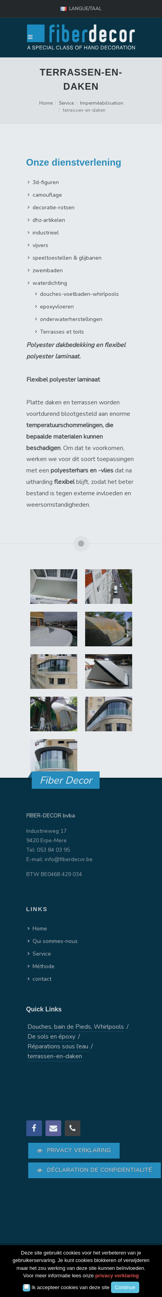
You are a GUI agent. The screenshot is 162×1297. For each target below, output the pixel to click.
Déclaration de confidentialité (94, 1170)
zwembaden (48, 270)
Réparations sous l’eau (57, 1046)
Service (66, 103)
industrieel (46, 232)
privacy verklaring (117, 1276)
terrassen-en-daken (54, 1056)
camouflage (47, 195)
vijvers (40, 245)
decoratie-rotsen (54, 207)
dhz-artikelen (49, 220)
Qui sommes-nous (55, 941)
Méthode (44, 966)
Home (46, 103)
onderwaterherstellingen (71, 319)
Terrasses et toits (62, 332)
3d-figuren (46, 182)
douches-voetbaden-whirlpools (79, 294)
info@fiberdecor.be (69, 859)
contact (42, 979)
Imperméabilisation (101, 103)
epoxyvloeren (57, 306)
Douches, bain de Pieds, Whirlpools (75, 1026)
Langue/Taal (80, 9)
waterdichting (50, 283)
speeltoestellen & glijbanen (67, 258)
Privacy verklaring (74, 1150)
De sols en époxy (51, 1036)
